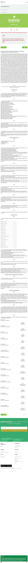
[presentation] (14, 435)
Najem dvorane (16, 447)
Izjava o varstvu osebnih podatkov (19, 461)
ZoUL (19, 38)
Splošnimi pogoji (11, 438)
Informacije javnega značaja (18, 458)
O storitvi (16, 451)
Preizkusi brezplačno (17, 452)
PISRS (4, 41)
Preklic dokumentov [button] (4, 12)
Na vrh (24, 414)
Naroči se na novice (3, 457)
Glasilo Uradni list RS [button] (5, 9)
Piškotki (6, 468)
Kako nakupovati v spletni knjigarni (5, 452)
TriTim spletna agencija (13, 468)
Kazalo (3, 47)
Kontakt (16, 457)
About (19, 456)
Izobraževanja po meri (17, 446)
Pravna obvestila (3, 468)
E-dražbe (16, 462)
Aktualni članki (2, 456)
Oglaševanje (16, 459)
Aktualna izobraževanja (17, 445)
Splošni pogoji (16, 460)
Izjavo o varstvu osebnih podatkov (20, 438)
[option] (14, 24)
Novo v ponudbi (2, 451)
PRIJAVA (14, 430)
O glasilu (2, 446)
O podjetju (16, 456)
